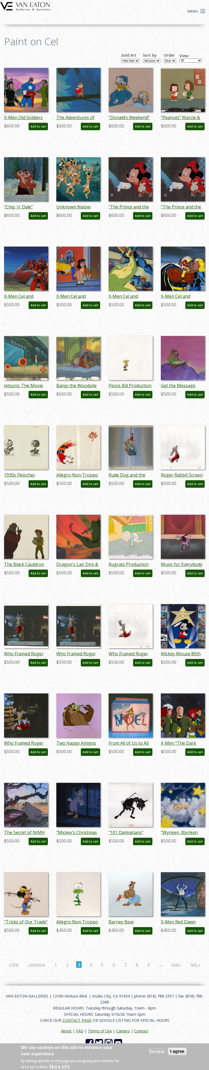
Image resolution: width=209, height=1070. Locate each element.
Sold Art (128, 55)
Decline (157, 1051)
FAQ (80, 1030)
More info (60, 1066)
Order (169, 55)
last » (195, 964)
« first (14, 964)
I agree (177, 1051)
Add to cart (38, 126)
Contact (141, 1030)
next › (176, 964)
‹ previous (36, 964)
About (66, 1030)
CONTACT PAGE (76, 1020)
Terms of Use (100, 1030)
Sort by (150, 55)
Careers (123, 1030)
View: (184, 56)
